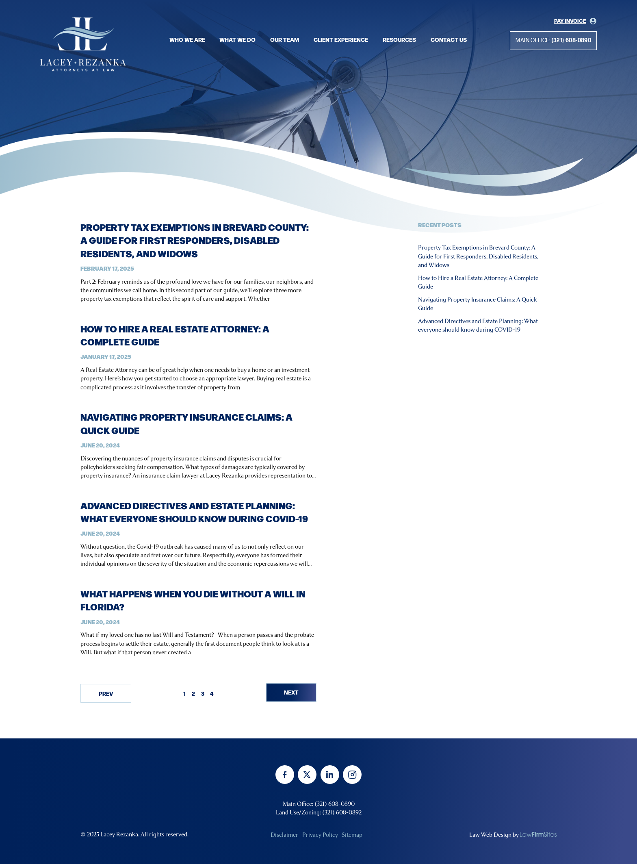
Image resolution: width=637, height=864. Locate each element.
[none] (538, 834)
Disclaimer (284, 835)
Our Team (284, 39)
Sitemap (352, 835)
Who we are (187, 39)
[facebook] (284, 774)
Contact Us (449, 39)
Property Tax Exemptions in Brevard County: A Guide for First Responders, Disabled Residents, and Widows (194, 240)
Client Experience (341, 39)
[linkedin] (330, 774)
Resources (399, 39)
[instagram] (352, 774)
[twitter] (307, 774)
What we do (237, 39)
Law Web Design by (494, 835)
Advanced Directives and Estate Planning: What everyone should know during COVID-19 (194, 512)
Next (291, 692)
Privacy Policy (320, 835)
